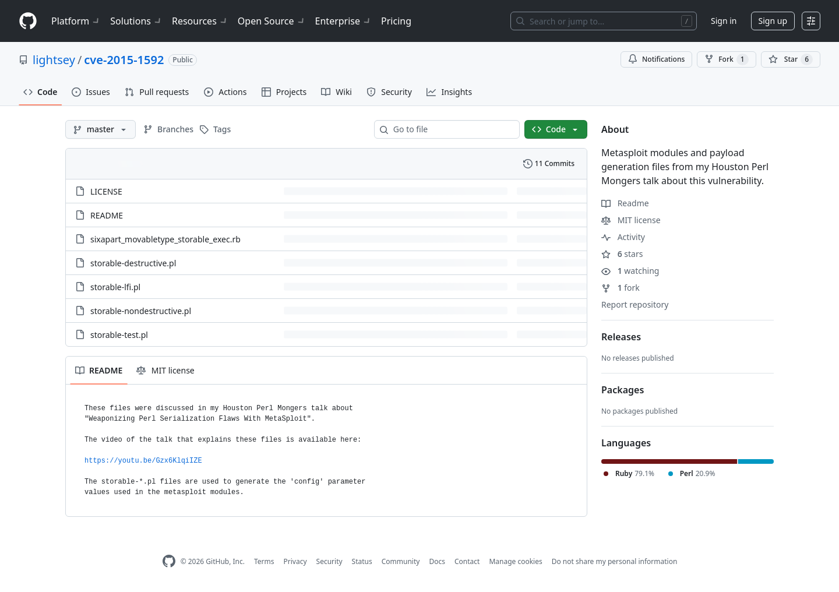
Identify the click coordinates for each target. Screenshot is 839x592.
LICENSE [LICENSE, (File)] (106, 191)
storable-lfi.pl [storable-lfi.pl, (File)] (115, 287)
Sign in (723, 20)
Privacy (295, 561)
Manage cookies (515, 561)
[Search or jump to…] (603, 21)
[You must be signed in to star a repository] (790, 59)
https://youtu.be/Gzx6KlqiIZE (143, 461)
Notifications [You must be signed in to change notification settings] (656, 59)
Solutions (136, 21)
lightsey (54, 60)
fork (620, 287)
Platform (76, 21)
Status (362, 561)
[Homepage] (28, 21)
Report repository (634, 304)
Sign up (773, 20)
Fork (726, 59)
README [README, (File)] (106, 215)
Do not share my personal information (615, 561)
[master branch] (100, 129)
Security (329, 561)
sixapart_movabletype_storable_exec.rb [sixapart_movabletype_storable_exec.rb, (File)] (165, 239)
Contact (467, 561)
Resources (200, 21)
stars (622, 253)
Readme (625, 203)
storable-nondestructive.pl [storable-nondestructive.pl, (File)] (140, 310)
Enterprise (343, 21)
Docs (437, 561)
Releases (621, 336)
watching (630, 270)
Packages (622, 389)
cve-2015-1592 (124, 60)
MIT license (631, 219)
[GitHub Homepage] (169, 561)
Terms (264, 561)
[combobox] (451, 129)
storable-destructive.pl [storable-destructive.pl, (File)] (133, 263)
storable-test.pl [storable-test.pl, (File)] (119, 334)
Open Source (272, 21)
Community (401, 561)
